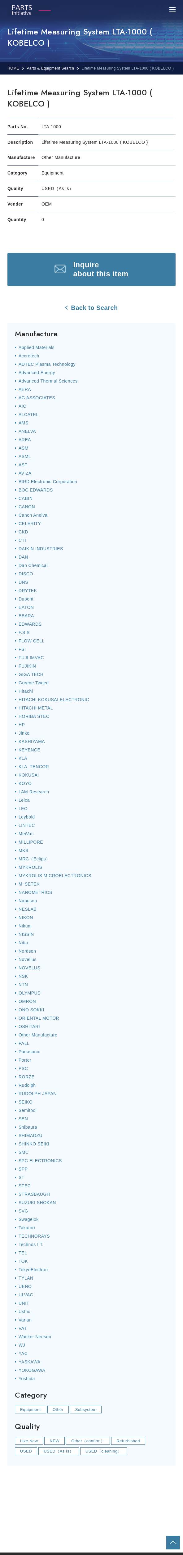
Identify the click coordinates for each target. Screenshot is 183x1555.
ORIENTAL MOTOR (39, 1018)
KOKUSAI (29, 775)
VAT (23, 1328)
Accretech (29, 355)
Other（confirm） (88, 1441)
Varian (25, 1319)
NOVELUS (29, 967)
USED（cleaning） (103, 1451)
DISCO (26, 573)
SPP (23, 1169)
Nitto (23, 942)
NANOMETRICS (35, 892)
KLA (23, 758)
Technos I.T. (31, 1244)
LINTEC (27, 825)
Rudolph (27, 1085)
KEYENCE (29, 749)
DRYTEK (28, 590)
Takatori (27, 1227)
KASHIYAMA (32, 741)
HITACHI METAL (36, 707)
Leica (24, 800)
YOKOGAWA (32, 1370)
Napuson (28, 900)
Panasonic (29, 1051)
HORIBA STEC (34, 716)
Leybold (27, 816)
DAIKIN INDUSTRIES (41, 548)
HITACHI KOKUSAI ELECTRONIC (54, 699)
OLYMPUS (30, 993)
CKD (23, 531)
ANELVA (27, 431)
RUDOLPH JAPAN (38, 1093)
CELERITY (30, 523)
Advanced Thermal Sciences (48, 381)
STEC (25, 1185)
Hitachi (26, 691)
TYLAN (26, 1278)
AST (23, 464)
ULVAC (26, 1294)
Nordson (27, 951)
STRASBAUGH (34, 1194)
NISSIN (26, 934)
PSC (23, 1068)
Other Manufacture (38, 1034)
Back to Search (94, 307)
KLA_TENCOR (34, 766)
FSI (22, 649)
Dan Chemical (33, 565)
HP (22, 724)
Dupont (26, 598)
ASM (23, 448)
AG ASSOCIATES (37, 397)
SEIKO (26, 1101)
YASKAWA (30, 1361)
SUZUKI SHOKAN (37, 1202)
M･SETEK (29, 884)
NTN (23, 984)
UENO (25, 1286)
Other (58, 1409)
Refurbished (128, 1441)
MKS (23, 850)
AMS (23, 422)
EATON (26, 607)
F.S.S (24, 632)
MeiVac (26, 833)
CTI (22, 540)
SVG (23, 1210)
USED (26, 1451)
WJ (22, 1345)
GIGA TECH (31, 674)
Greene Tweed (34, 682)
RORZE (27, 1076)
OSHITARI (29, 1026)
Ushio (24, 1311)
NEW (54, 1441)
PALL (24, 1043)
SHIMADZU (30, 1135)
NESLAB (28, 909)
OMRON (27, 1001)
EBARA (26, 615)
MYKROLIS (30, 867)
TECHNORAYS (34, 1236)
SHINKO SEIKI (34, 1143)
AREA (25, 439)
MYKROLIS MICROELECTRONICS (55, 875)
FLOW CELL (32, 640)
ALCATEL (29, 414)
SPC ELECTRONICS (40, 1160)
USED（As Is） (59, 1451)
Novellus (28, 959)
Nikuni (25, 925)
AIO (23, 406)
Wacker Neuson (35, 1336)
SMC (24, 1152)
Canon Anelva (33, 515)
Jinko (24, 733)
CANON (27, 506)
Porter (25, 1060)
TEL (23, 1252)
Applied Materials (36, 347)
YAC (23, 1353)
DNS (23, 582)
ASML (25, 456)
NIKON (26, 917)
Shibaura (28, 1127)
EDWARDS (30, 624)
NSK (23, 976)
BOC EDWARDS (36, 489)
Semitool (28, 1110)
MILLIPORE (31, 842)
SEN (23, 1118)
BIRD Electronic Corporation (48, 481)
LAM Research (34, 791)
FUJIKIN (27, 666)
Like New (29, 1441)
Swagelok (29, 1219)
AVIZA (25, 473)
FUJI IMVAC (31, 657)
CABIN (26, 498)
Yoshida (27, 1378)
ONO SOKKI (31, 1009)
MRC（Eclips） (34, 858)
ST (21, 1177)
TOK (23, 1261)
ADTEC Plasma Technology (47, 364)
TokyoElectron (33, 1269)
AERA (25, 389)
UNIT (24, 1303)
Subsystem (86, 1409)
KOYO (25, 783)
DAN (23, 557)
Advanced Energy (37, 372)
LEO (23, 808)
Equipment (30, 1409)
